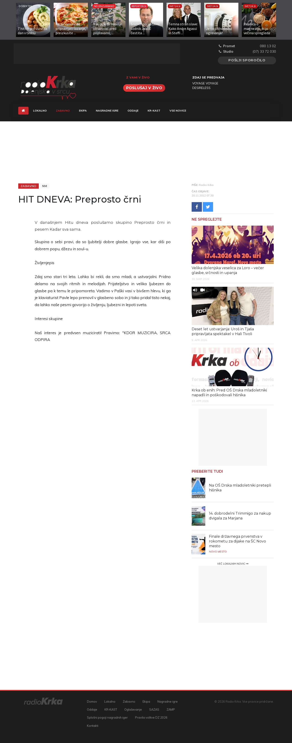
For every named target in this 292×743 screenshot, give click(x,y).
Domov (92, 701)
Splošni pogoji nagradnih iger (107, 717)
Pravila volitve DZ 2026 (151, 717)
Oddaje (133, 110)
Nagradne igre (107, 110)
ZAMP (171, 709)
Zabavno (65, 110)
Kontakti (92, 725)
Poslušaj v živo (144, 88)
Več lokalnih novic (232, 563)
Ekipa (83, 110)
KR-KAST (154, 110)
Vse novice (177, 110)
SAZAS (154, 709)
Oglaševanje (133, 709)
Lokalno (40, 110)
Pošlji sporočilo (247, 60)
